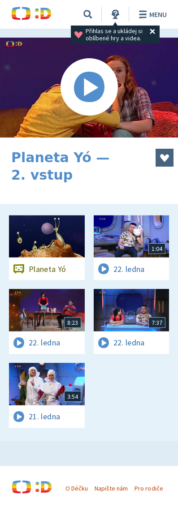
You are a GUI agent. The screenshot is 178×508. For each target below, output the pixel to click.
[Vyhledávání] (87, 14)
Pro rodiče (149, 488)
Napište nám (111, 488)
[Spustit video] (89, 88)
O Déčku (76, 488)
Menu (151, 14)
